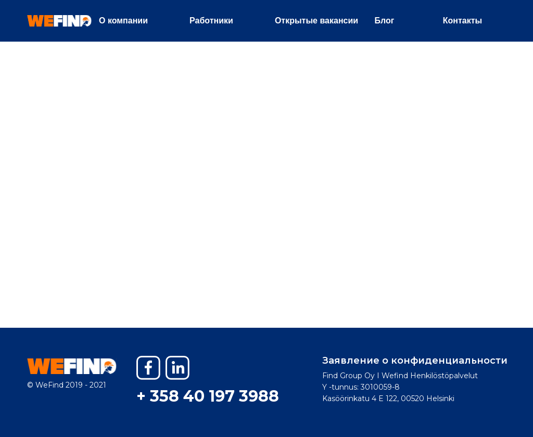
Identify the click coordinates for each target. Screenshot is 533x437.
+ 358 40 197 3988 (207, 396)
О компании (123, 20)
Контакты (462, 20)
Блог (385, 20)
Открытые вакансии (316, 20)
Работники (211, 20)
